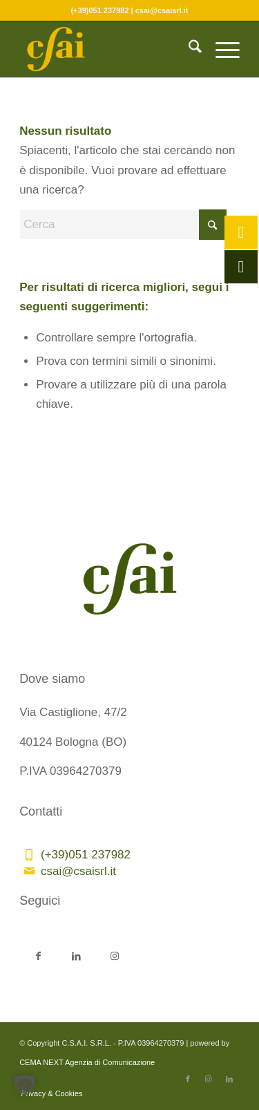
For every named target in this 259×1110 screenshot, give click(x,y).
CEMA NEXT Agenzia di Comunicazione (87, 1062)
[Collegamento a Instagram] (114, 955)
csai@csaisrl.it (78, 871)
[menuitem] (188, 49)
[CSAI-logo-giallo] (107, 49)
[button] (25, 1085)
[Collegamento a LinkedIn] (76, 955)
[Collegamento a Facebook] (38, 955)
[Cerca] (188, 49)
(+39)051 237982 (86, 854)
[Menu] (221, 49)
